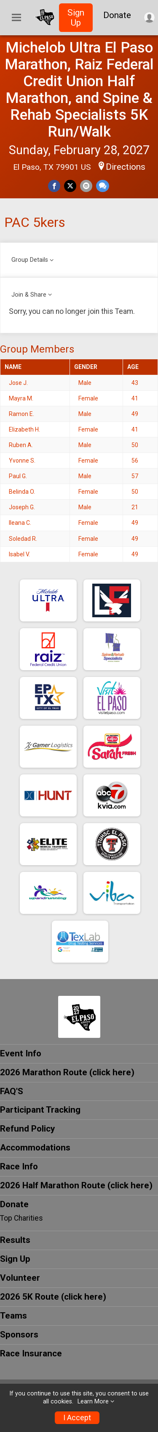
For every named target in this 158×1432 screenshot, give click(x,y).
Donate (117, 15)
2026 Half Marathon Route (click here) (76, 1185)
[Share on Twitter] (70, 186)
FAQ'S (11, 1091)
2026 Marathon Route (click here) (67, 1072)
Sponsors (19, 1334)
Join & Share (28, 294)
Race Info (19, 1166)
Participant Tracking (40, 1110)
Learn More (93, 1401)
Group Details (29, 259)
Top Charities (21, 1218)
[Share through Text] (102, 186)
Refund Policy (27, 1129)
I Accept (77, 1418)
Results (15, 1240)
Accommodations (35, 1147)
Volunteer (20, 1278)
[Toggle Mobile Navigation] (16, 17)
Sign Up (75, 18)
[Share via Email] (86, 186)
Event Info (20, 1053)
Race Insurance (31, 1353)
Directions (125, 167)
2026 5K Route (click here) (53, 1297)
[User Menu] (149, 17)
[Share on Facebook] (54, 186)
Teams (13, 1316)
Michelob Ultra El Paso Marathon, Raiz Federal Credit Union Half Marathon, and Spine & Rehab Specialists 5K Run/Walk (79, 89)
